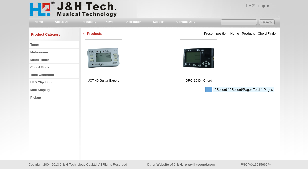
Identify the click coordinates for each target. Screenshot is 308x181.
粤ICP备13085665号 (256, 164)
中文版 (250, 6)
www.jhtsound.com (200, 164)
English (263, 6)
